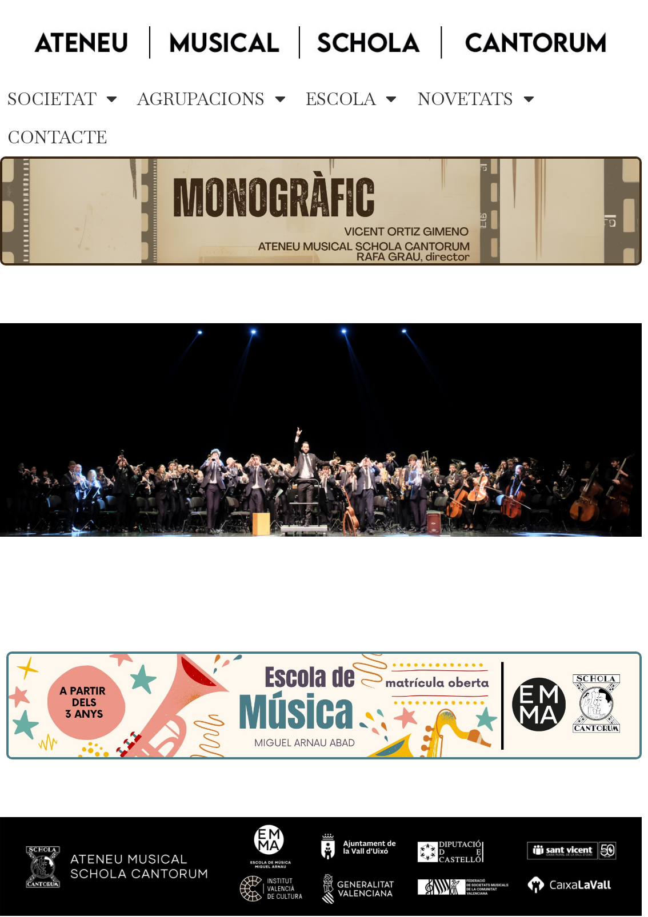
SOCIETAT (62, 99)
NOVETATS (475, 99)
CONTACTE (57, 137)
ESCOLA (351, 99)
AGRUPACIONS (211, 99)
